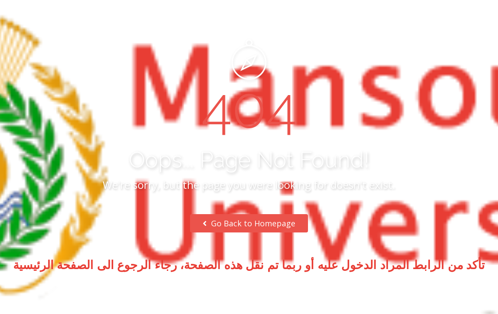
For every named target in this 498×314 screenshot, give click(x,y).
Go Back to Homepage (249, 223)
